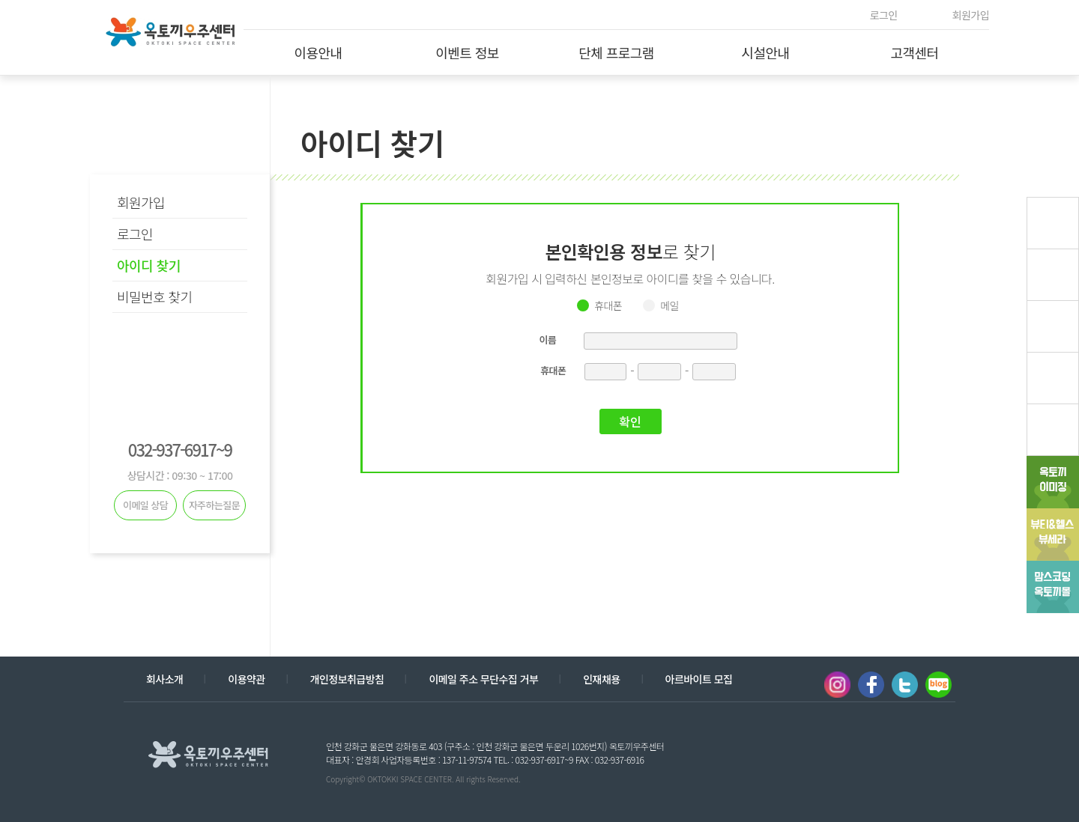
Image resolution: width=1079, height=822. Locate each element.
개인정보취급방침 (347, 679)
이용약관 (246, 679)
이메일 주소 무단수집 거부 (483, 679)
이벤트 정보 (467, 52)
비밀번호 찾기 (155, 296)
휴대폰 (608, 305)
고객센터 (914, 52)
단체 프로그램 (616, 52)
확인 (630, 421)
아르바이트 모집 (699, 679)
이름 (548, 339)
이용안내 (318, 52)
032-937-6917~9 (180, 449)
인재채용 (601, 679)
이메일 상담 (145, 505)
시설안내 (765, 52)
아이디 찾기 (149, 265)
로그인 (884, 14)
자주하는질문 (215, 505)
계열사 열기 (897, 753)
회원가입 (970, 14)
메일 (669, 305)
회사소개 (164, 679)
